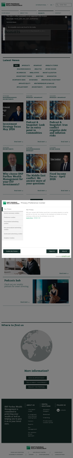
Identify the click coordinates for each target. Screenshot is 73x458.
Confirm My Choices (11, 251)
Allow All (64, 251)
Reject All (52, 251)
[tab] (12, 209)
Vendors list (37, 218)
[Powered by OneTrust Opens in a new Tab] (63, 257)
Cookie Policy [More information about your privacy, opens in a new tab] (29, 218)
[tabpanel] (48, 214)
